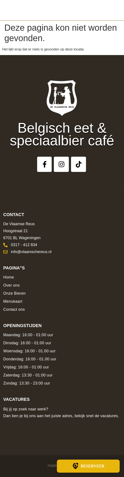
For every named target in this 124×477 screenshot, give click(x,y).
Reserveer (88, 466)
